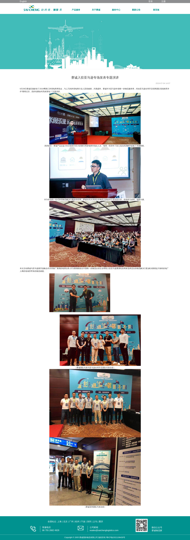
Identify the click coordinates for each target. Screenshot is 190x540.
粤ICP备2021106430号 (115, 537)
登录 (150, 1)
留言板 (156, 10)
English (23, 1)
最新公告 (136, 10)
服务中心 (116, 10)
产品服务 (76, 10)
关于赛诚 (96, 10)
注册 (163, 1)
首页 (56, 10)
